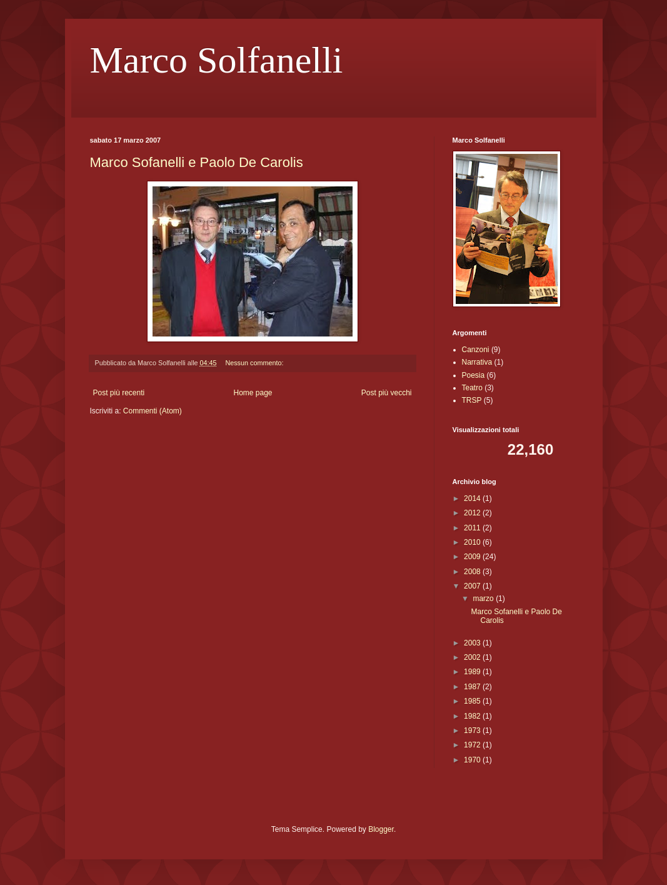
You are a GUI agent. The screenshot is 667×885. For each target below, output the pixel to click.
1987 (473, 686)
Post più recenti (119, 392)
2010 (473, 542)
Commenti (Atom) (152, 411)
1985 (473, 701)
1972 (473, 745)
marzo (484, 598)
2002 (473, 657)
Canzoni (475, 349)
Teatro (472, 387)
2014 (473, 498)
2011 (473, 527)
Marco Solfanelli (216, 60)
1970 (473, 760)
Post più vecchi (386, 392)
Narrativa (477, 362)
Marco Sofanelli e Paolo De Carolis (196, 162)
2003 (473, 643)
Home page (252, 392)
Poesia (473, 375)
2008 (473, 571)
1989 (473, 671)
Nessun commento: (255, 363)
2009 (473, 556)
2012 (473, 512)
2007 (473, 586)
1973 (473, 730)
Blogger (381, 829)
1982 (473, 716)
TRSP (472, 400)
